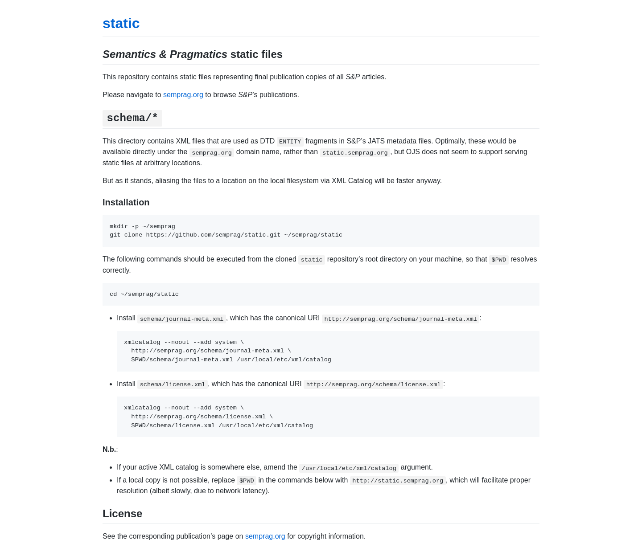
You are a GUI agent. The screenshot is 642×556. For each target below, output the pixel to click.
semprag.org (183, 94)
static (121, 23)
